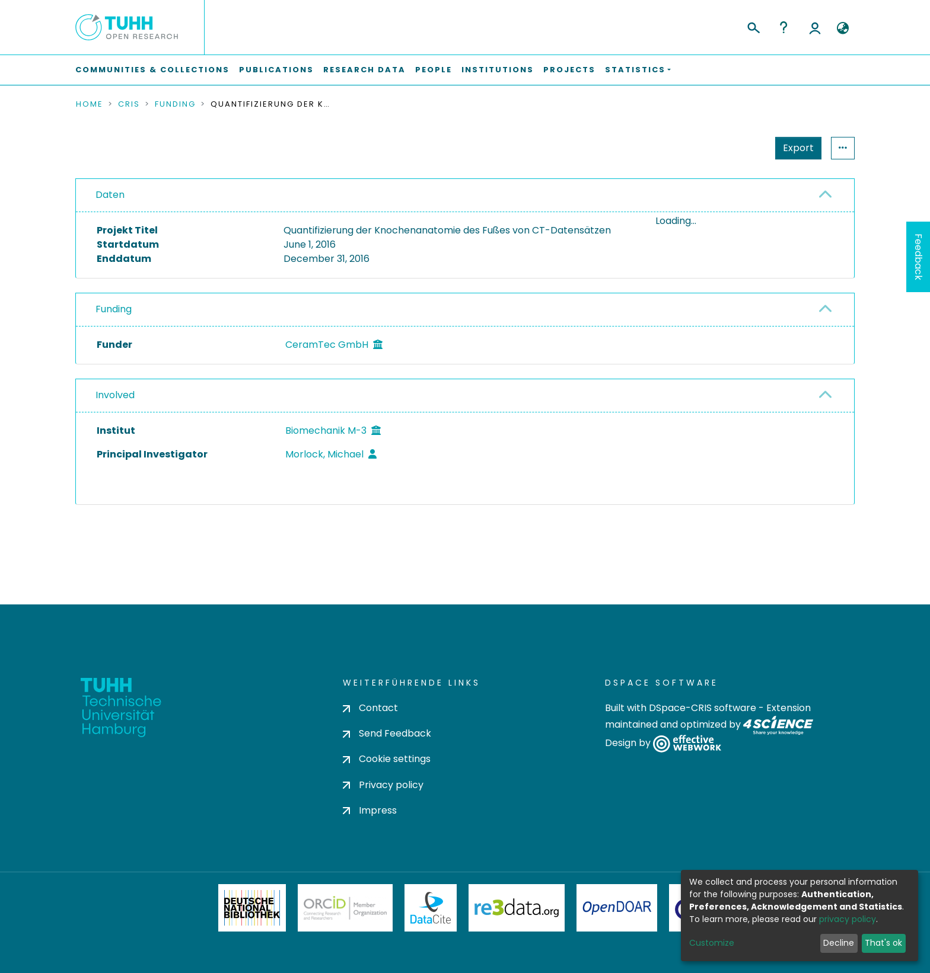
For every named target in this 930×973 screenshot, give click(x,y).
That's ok (883, 943)
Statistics (794, 148)
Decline (838, 943)
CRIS (129, 104)
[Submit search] (753, 26)
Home (89, 104)
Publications (276, 69)
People (433, 69)
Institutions (497, 69)
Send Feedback (387, 734)
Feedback (918, 256)
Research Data (364, 69)
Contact (370, 708)
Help (783, 27)
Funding (175, 104)
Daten (110, 194)
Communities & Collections (152, 69)
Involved (115, 448)
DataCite (430, 908)
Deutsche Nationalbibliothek (252, 908)
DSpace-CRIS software (702, 708)
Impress (370, 810)
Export (740, 148)
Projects (569, 69)
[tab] (465, 195)
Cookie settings (387, 759)
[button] (842, 28)
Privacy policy (383, 785)
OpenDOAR (616, 908)
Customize (711, 943)
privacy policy (847, 919)
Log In (815, 27)
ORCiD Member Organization (345, 908)
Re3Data (516, 908)
